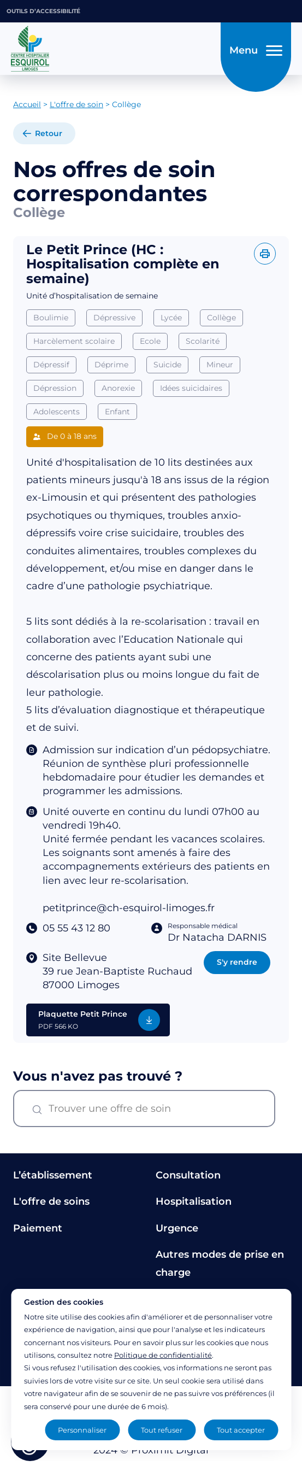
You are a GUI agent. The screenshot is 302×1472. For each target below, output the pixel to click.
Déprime (111, 365)
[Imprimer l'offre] (265, 254)
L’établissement (52, 1175)
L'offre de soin (76, 104)
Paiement (37, 1228)
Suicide (167, 365)
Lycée (171, 317)
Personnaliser (82, 1430)
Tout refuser (161, 1430)
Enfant (117, 412)
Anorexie (118, 388)
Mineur (219, 365)
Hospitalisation (194, 1201)
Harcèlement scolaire (74, 341)
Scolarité (203, 341)
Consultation (188, 1175)
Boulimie (50, 317)
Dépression (54, 388)
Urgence (177, 1228)
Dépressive (114, 317)
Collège (221, 317)
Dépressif (51, 365)
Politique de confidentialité (163, 1355)
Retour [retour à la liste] (48, 133)
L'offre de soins (51, 1201)
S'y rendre (237, 962)
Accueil (27, 104)
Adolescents (56, 412)
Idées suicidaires (191, 388)
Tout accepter (241, 1430)
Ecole (150, 341)
